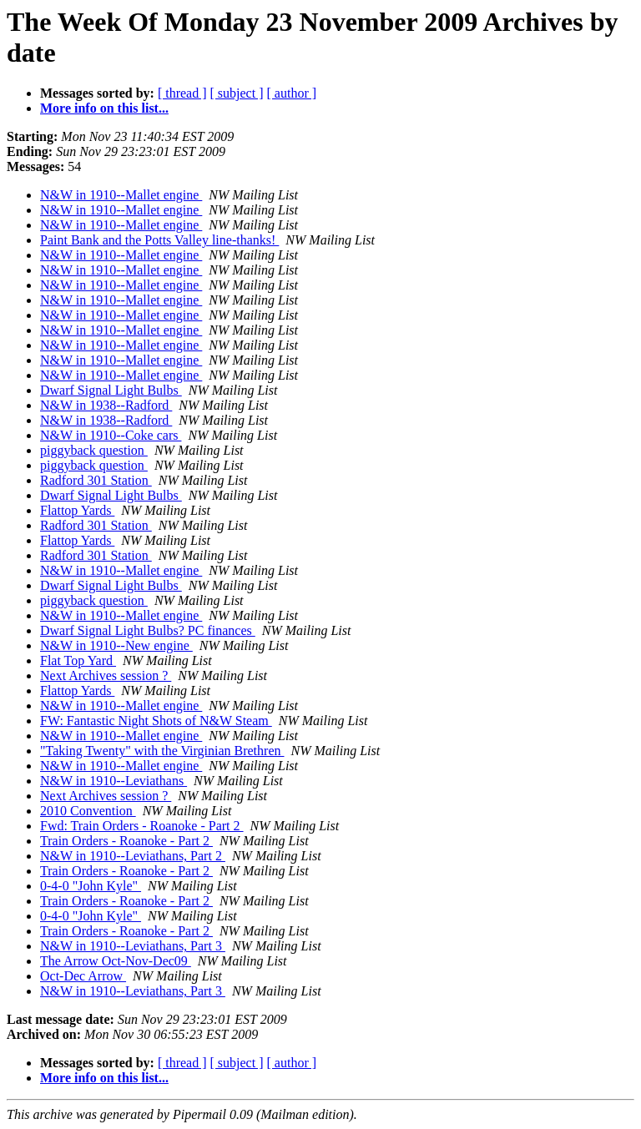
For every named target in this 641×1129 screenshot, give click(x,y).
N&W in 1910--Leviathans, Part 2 (132, 856)
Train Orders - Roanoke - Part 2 (126, 841)
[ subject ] (237, 93)
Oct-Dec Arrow (83, 976)
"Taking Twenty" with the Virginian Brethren (162, 750)
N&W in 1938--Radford (106, 405)
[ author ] (292, 93)
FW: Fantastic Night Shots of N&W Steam (156, 720)
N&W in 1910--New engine (116, 645)
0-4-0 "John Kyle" (90, 886)
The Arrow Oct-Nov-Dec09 (115, 961)
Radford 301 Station (96, 480)
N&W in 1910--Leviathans (113, 781)
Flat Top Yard (78, 660)
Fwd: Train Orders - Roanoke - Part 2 (142, 826)
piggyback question (94, 450)
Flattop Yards (77, 510)
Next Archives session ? (105, 675)
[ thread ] (182, 93)
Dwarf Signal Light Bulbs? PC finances (147, 630)
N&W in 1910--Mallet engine (121, 195)
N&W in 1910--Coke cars (110, 435)
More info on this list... (104, 108)
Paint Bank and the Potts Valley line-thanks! (159, 240)
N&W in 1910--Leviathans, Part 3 (132, 946)
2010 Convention (88, 811)
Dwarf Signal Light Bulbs (111, 390)
